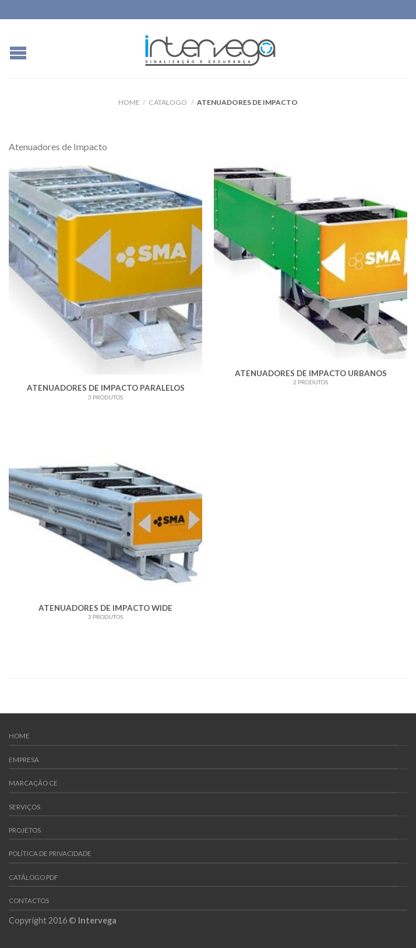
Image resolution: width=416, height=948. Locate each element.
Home (129, 102)
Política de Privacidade (50, 853)
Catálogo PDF (33, 877)
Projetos (25, 830)
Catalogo (168, 102)
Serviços (24, 807)
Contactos (29, 900)
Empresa (24, 759)
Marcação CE (33, 783)
